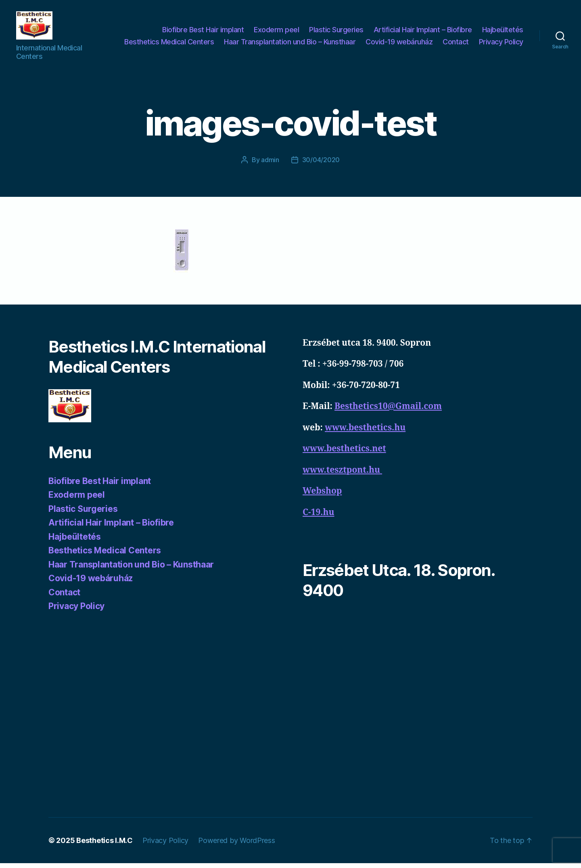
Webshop (322, 495)
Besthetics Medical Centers (169, 44)
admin (270, 165)
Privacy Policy (501, 44)
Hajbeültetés (502, 32)
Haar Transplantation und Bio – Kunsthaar (289, 44)
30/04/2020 (321, 165)
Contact (456, 44)
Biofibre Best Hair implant (203, 32)
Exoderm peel (276, 32)
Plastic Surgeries (336, 32)
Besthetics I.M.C (104, 845)
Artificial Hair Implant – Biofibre (423, 32)
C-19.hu (318, 517)
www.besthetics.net (344, 453)
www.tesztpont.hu (342, 474)
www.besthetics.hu (365, 432)
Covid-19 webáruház (399, 44)
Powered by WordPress (236, 845)
